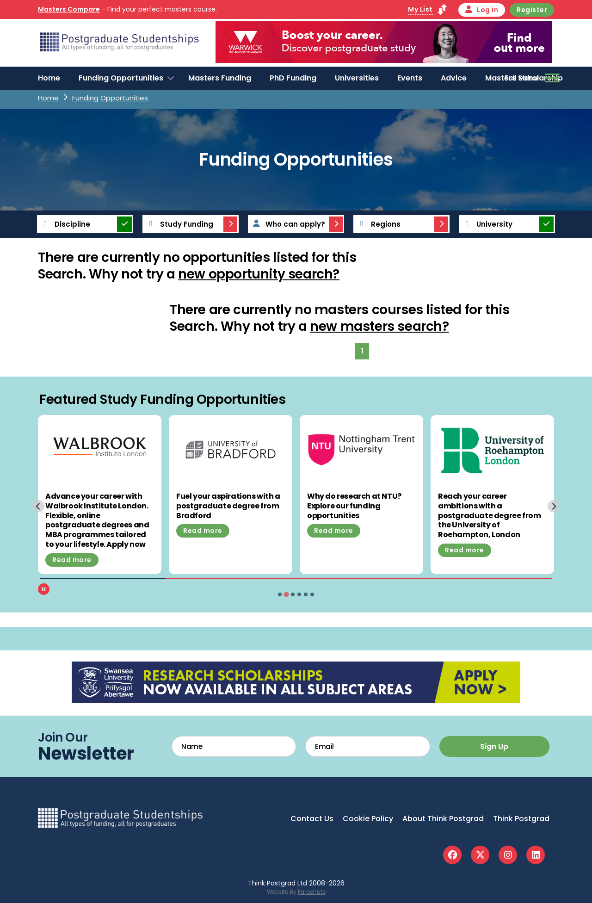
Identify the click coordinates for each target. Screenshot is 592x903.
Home (49, 78)
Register (532, 9)
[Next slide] (554, 506)
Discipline (64, 224)
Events (409, 78)
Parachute (312, 892)
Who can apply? (287, 224)
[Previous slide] (38, 506)
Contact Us (311, 818)
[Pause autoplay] (43, 589)
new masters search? (379, 326)
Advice (454, 78)
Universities (357, 78)
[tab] (280, 594)
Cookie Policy (368, 818)
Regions (378, 224)
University (486, 224)
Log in (482, 9)
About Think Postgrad (443, 818)
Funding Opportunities (121, 78)
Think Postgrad (521, 818)
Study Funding (178, 224)
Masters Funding (219, 78)
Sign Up (494, 746)
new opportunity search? (258, 274)
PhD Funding (293, 78)
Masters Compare (69, 9)
